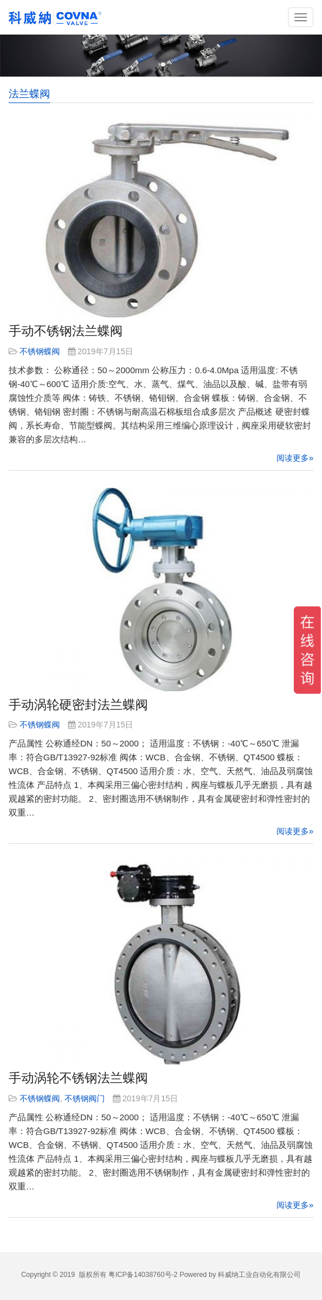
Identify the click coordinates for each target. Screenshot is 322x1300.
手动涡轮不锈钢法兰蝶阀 (78, 1078)
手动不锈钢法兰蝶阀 (66, 331)
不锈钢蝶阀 (40, 351)
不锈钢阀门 (85, 1098)
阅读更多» (294, 458)
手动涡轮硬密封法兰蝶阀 (78, 705)
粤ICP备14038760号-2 (142, 1275)
